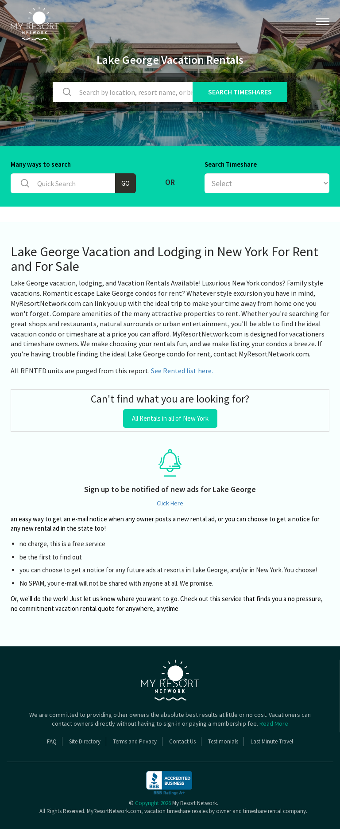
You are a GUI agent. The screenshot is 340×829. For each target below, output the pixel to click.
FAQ (52, 741)
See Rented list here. (182, 370)
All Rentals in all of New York (170, 418)
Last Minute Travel (272, 741)
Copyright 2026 (153, 803)
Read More (273, 723)
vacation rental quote (85, 608)
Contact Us (182, 741)
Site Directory (84, 741)
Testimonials (223, 741)
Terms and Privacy (135, 741)
